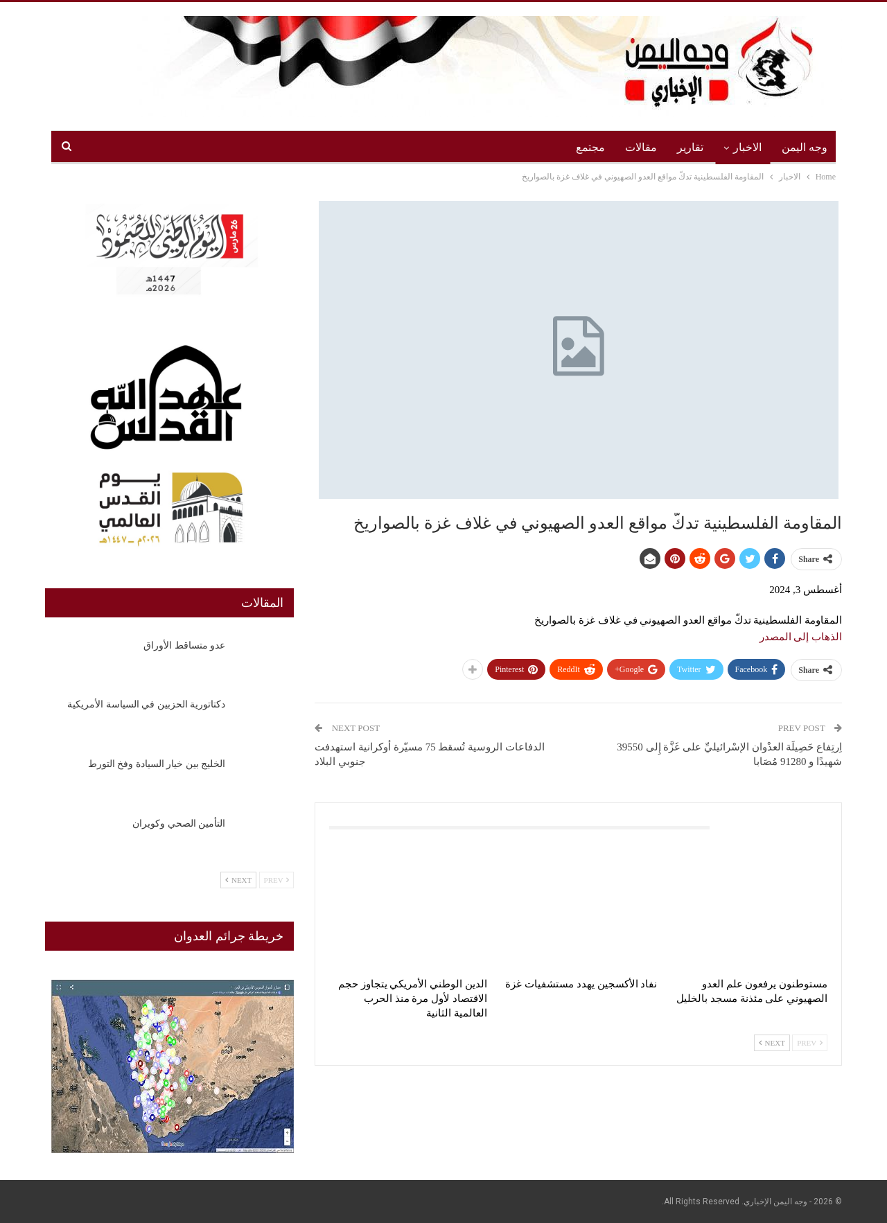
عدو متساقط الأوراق (184, 645)
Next (772, 1043)
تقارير (690, 147)
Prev (810, 1043)
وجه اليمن (804, 147)
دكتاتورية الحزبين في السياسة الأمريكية (146, 704)
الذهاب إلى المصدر (801, 636)
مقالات (641, 147)
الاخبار (747, 147)
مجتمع (590, 147)
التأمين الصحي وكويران (178, 823)
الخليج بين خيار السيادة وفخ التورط (157, 764)
